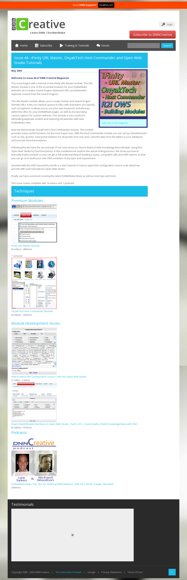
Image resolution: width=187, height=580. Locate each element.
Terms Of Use (135, 572)
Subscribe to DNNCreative (152, 34)
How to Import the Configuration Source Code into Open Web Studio (48, 376)
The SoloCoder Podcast (68, 572)
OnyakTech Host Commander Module (32, 311)
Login (170, 24)
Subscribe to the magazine (115, 122)
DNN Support (87, 5)
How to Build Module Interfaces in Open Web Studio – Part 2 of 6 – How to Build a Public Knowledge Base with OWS (74, 424)
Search (167, 45)
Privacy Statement (111, 572)
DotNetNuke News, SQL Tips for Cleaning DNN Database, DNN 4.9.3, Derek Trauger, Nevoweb (62, 484)
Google (91, 572)
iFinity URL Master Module (25, 245)
